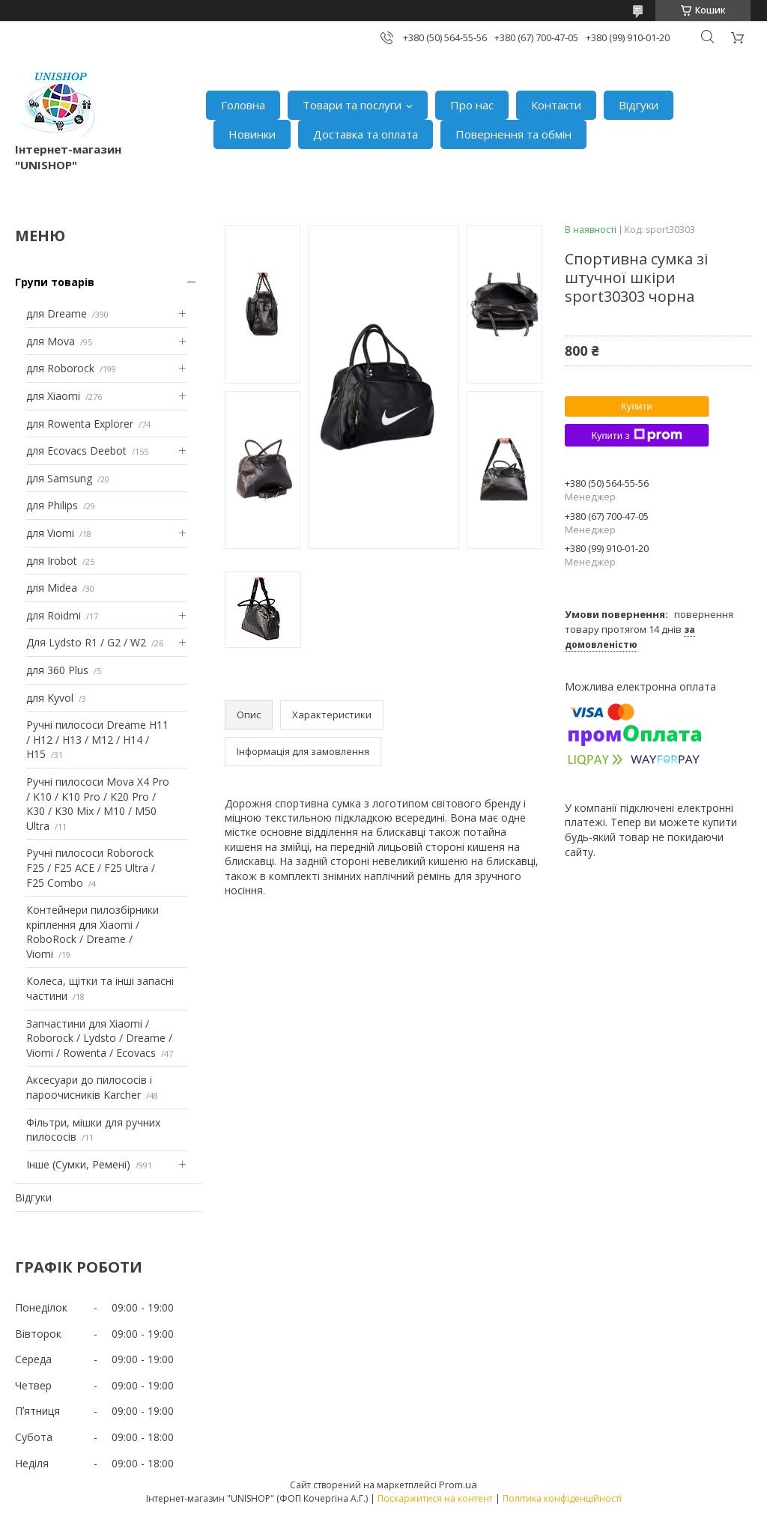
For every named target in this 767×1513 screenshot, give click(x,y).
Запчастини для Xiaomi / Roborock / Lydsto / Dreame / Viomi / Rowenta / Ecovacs (99, 1038)
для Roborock (60, 368)
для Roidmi (53, 615)
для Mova (50, 341)
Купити (636, 406)
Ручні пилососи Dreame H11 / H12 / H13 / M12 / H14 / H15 (97, 739)
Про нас (472, 104)
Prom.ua (458, 1484)
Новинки (252, 134)
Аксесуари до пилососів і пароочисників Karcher (89, 1087)
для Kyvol (49, 698)
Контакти (556, 104)
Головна (243, 104)
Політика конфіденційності (562, 1498)
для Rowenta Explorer (79, 423)
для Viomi (50, 533)
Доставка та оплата (365, 134)
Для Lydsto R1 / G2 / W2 (86, 642)
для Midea (51, 587)
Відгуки (638, 104)
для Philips (52, 505)
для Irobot (51, 561)
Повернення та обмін (513, 134)
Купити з (636, 435)
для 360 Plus (57, 670)
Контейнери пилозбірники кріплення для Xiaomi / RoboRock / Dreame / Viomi (92, 932)
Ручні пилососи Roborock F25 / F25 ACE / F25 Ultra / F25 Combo (90, 867)
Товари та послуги (352, 104)
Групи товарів (54, 282)
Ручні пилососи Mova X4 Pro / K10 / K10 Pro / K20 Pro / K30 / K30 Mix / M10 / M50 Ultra (97, 803)
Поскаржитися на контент (435, 1498)
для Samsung (59, 478)
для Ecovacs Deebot (76, 450)
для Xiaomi (53, 396)
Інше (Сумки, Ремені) (78, 1164)
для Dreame (56, 313)
